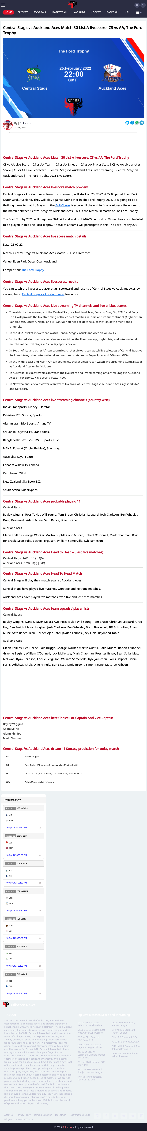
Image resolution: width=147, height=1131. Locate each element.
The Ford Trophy (33, 270)
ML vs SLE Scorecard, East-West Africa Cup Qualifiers (91, 1031)
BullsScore (62, 205)
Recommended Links (79, 1115)
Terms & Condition (43, 1115)
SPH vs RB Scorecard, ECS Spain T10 (91, 1063)
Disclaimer (60, 1115)
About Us (9, 1115)
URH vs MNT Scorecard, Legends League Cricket (89, 1046)
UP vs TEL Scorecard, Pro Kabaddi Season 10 (125, 1055)
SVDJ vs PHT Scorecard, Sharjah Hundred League (89, 1071)
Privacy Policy (23, 1115)
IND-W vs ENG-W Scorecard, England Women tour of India (91, 1055)
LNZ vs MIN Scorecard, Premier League (123, 1024)
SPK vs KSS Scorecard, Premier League (123, 1031)
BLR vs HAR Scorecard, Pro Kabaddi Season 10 (126, 1047)
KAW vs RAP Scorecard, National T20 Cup (89, 1078)
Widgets (8, 1119)
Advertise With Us (24, 1119)
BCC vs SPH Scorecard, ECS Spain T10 (89, 1038)
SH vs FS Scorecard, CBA (125, 1037)
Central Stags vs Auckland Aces (43, 294)
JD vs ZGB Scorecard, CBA (125, 1041)
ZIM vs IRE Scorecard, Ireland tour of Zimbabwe (89, 1024)
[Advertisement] (73, 142)
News (22, 1004)
